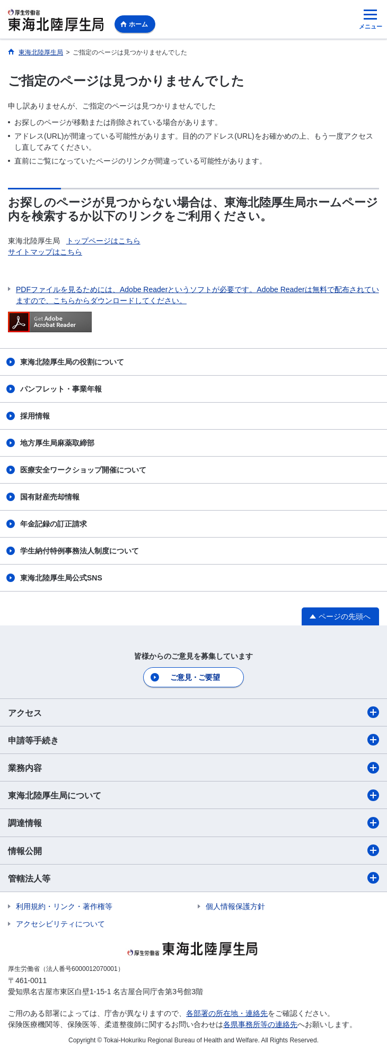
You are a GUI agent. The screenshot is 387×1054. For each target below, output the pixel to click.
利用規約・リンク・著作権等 (64, 906)
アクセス (193, 712)
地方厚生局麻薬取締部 (57, 443)
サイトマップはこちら (45, 252)
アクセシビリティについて (60, 924)
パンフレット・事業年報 (61, 389)
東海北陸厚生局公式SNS (61, 578)
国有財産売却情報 (50, 497)
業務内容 (193, 768)
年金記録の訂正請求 (53, 524)
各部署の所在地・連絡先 (227, 1013)
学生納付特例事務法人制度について (79, 551)
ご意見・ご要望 (194, 677)
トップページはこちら (103, 241)
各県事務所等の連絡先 (260, 1024)
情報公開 (193, 850)
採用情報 (35, 416)
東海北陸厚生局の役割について (72, 362)
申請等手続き (193, 740)
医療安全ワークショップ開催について (83, 470)
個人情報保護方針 (235, 906)
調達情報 (193, 823)
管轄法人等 (193, 878)
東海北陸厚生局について (193, 795)
